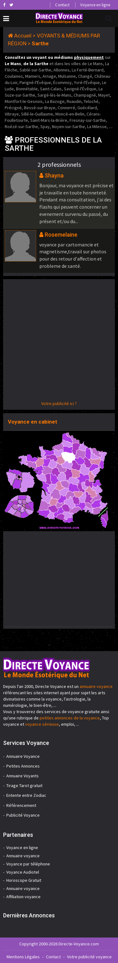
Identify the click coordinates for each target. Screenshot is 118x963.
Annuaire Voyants (22, 776)
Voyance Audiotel (22, 872)
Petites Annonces (23, 766)
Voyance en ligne (95, 5)
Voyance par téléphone (28, 864)
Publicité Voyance (23, 815)
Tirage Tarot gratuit (24, 785)
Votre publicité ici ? (59, 403)
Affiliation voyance (23, 896)
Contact (62, 5)
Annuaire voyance (23, 856)
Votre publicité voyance (89, 957)
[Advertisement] (59, 341)
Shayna (54, 175)
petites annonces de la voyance (70, 718)
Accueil (22, 35)
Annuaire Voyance (23, 756)
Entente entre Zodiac (26, 795)
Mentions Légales (23, 957)
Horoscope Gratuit (23, 880)
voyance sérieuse (42, 724)
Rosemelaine (61, 234)
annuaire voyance (96, 686)
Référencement (21, 805)
